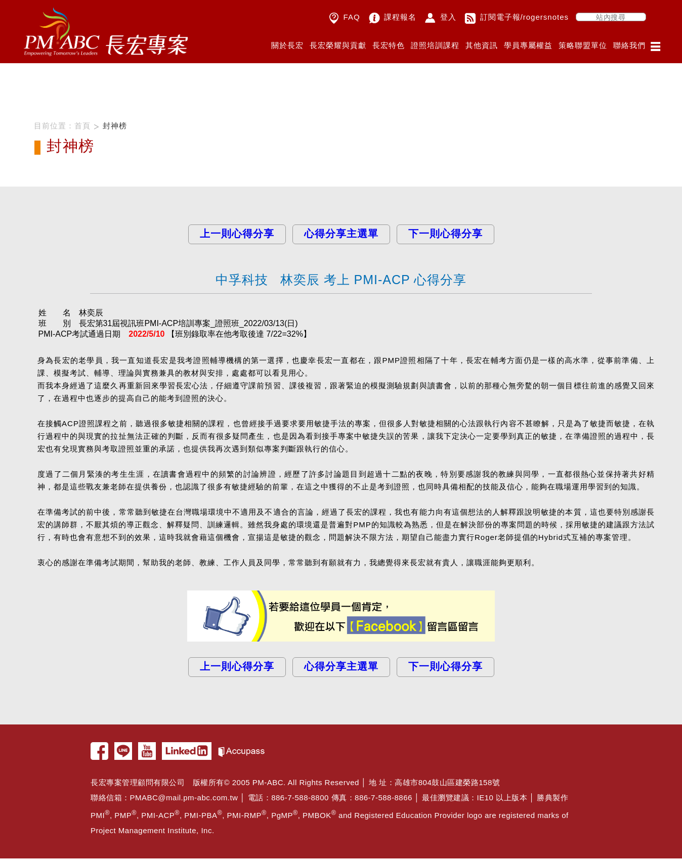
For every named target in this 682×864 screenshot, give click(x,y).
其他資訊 (481, 45)
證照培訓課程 (435, 45)
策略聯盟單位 (583, 45)
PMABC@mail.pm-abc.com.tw (184, 795)
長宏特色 (388, 45)
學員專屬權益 (528, 45)
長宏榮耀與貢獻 (338, 45)
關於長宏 (287, 45)
